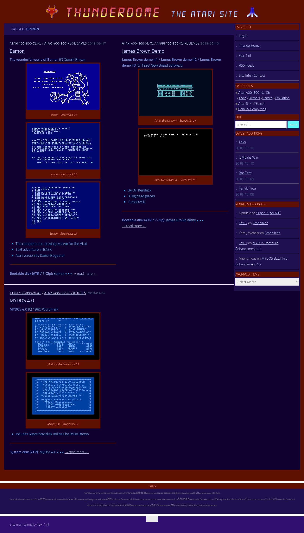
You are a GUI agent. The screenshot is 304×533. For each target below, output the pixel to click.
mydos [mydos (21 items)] (114, 499)
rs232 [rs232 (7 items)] (266, 499)
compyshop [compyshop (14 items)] (258, 499)
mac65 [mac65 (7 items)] (53, 499)
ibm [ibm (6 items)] (196, 505)
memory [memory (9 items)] (190, 493)
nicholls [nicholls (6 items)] (65, 499)
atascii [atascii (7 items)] (210, 493)
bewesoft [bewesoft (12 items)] (72, 499)
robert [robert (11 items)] (284, 499)
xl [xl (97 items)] (110, 505)
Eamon (17, 51)
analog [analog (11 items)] (184, 505)
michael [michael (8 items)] (89, 499)
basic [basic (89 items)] (139, 492)
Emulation (282, 98)
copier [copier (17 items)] (171, 493)
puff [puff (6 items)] (34, 499)
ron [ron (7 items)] (126, 499)
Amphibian (260, 223)
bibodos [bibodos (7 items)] (137, 499)
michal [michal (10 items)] (25, 499)
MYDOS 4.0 (22, 301)
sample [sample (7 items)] (162, 505)
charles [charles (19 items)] (87, 493)
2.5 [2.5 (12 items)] (152, 505)
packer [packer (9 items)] (168, 505)
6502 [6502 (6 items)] (275, 499)
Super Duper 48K (268, 213)
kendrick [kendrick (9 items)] (208, 499)
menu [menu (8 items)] (214, 505)
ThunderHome (249, 45)
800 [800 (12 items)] (129, 505)
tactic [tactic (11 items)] (239, 499)
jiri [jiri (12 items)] (114, 493)
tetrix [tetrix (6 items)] (121, 493)
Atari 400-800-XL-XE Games (65, 43)
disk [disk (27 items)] (271, 499)
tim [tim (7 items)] (37, 499)
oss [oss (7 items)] (78, 499)
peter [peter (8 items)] (279, 499)
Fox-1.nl (245, 55)
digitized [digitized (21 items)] (223, 499)
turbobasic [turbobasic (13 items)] (232, 499)
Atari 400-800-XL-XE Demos (177, 43)
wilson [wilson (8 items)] (20, 499)
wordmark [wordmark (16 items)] (95, 505)
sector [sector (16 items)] (100, 499)
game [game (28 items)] (94, 499)
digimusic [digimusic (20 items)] (178, 493)
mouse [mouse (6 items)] (169, 499)
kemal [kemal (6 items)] (209, 505)
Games (267, 98)
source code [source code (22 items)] (162, 493)
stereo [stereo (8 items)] (92, 493)
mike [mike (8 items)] (289, 499)
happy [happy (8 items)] (47, 499)
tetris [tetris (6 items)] (117, 493)
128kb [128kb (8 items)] (216, 499)
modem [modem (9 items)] (83, 499)
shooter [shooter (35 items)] (103, 505)
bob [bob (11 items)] (15, 499)
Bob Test (245, 173)
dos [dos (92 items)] (144, 492)
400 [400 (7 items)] (197, 493)
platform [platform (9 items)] (121, 499)
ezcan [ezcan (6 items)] (148, 499)
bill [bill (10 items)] (40, 499)
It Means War (248, 157)
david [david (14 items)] (30, 499)
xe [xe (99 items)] (194, 492)
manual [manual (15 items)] (59, 499)
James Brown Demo (143, 51)
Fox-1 (243, 223)
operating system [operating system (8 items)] (144, 505)
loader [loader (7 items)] (105, 499)
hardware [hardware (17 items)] (115, 505)
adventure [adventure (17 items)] (127, 493)
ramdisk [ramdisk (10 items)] (130, 499)
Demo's (254, 98)
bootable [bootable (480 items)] (183, 499)
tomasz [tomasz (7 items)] (143, 499)
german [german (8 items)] (134, 505)
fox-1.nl (43, 524)
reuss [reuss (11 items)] (105, 493)
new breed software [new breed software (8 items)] (197, 499)
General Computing (252, 109)
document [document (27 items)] (202, 505)
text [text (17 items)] (215, 493)
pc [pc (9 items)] (108, 505)
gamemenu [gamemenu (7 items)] (203, 493)
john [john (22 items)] (97, 493)
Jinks (242, 142)
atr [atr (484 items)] (172, 505)
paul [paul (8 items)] (185, 493)
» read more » (85, 273)
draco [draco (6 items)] (101, 493)
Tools (242, 98)
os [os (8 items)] (213, 499)
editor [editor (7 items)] (134, 493)
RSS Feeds (246, 65)
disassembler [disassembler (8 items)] (151, 493)
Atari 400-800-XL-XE (25, 43)
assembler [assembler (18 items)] (161, 499)
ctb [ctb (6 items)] (252, 499)
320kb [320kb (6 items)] (248, 499)
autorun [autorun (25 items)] (178, 505)
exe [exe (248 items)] (43, 499)
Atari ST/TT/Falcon (251, 103)
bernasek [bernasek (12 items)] (123, 505)
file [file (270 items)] (109, 499)
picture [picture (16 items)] (175, 499)
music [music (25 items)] (154, 499)
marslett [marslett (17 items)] (191, 505)
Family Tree (247, 188)
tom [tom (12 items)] (243, 499)
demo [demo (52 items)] (156, 505)
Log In (243, 35)
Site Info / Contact (252, 75)
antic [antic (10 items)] (110, 493)
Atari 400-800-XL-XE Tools (65, 293)
